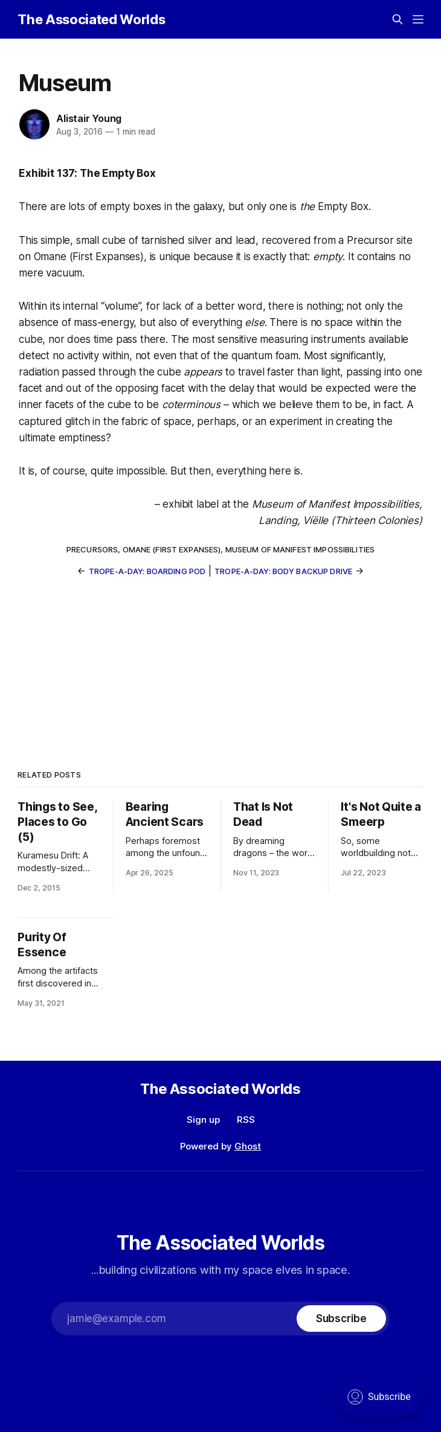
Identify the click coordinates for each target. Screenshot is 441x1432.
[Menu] (418, 19)
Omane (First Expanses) (172, 549)
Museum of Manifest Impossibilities (300, 549)
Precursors (92, 549)
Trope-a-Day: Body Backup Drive (283, 571)
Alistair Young (88, 118)
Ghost (247, 1146)
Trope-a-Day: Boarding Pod (147, 571)
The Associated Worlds (91, 19)
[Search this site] (397, 19)
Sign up (203, 1119)
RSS (246, 1119)
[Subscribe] (341, 1318)
